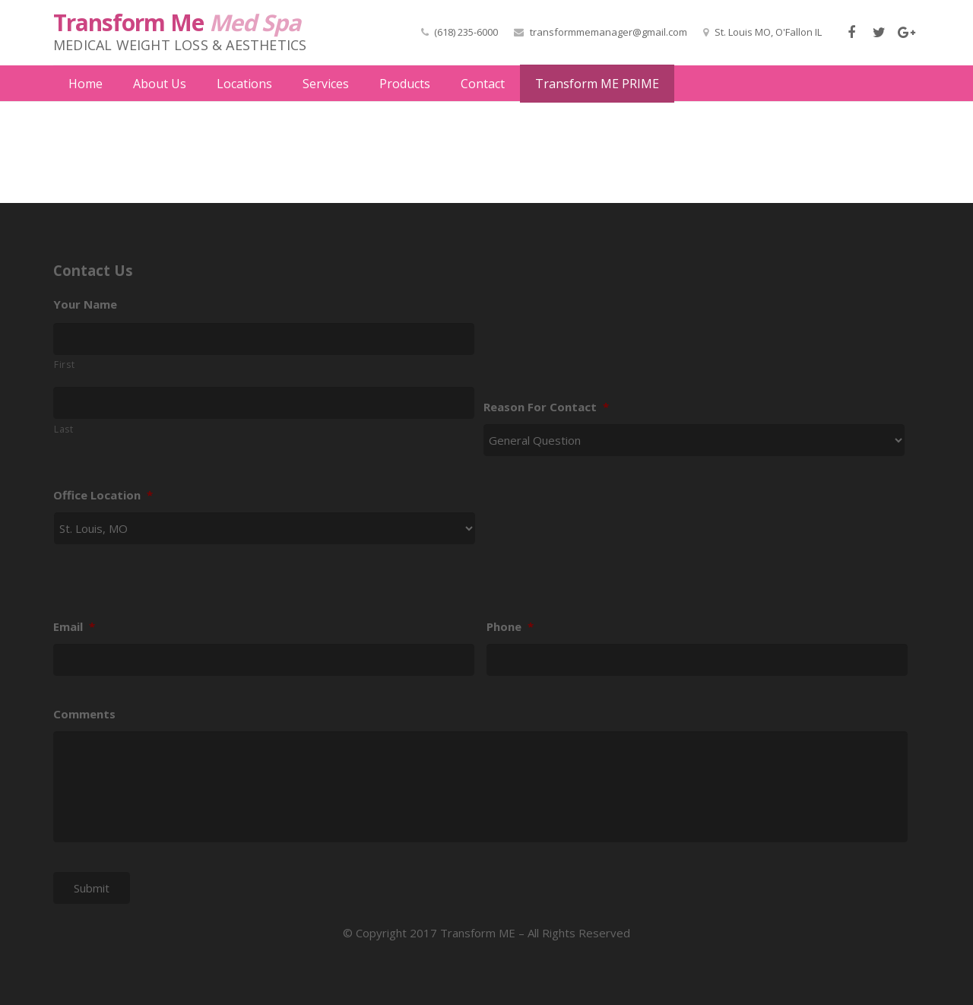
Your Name (85, 293)
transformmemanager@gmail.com (608, 32)
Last (64, 418)
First (64, 353)
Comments (84, 703)
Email (74, 616)
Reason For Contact (546, 396)
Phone (510, 616)
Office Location (103, 484)
